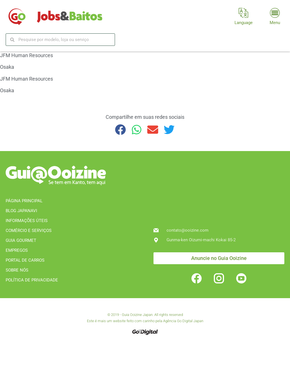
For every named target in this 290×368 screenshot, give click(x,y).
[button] (120, 129)
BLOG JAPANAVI (21, 210)
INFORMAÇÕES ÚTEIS (27, 220)
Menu (275, 22)
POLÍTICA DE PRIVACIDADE (32, 280)
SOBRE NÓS (17, 270)
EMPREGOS (17, 250)
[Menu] (275, 13)
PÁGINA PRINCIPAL (24, 200)
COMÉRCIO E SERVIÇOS (29, 230)
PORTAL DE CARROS (25, 260)
